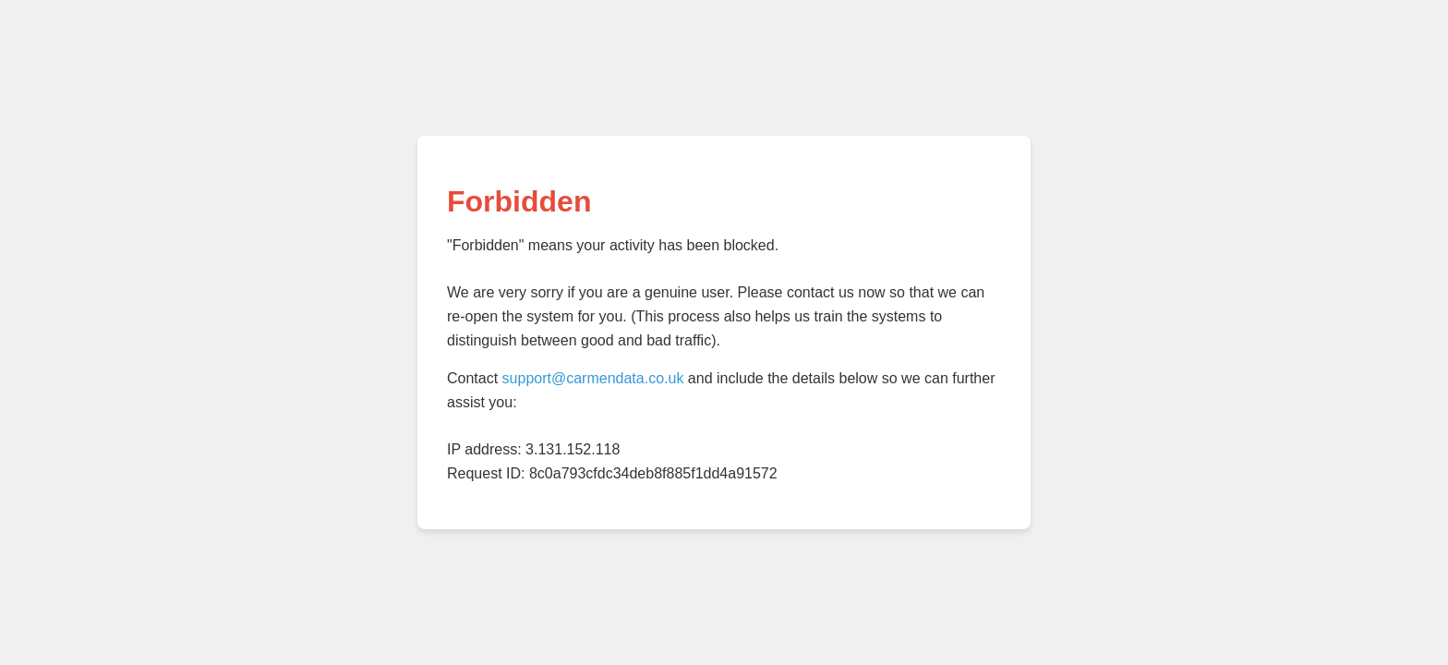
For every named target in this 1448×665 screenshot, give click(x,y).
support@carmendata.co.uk (593, 378)
